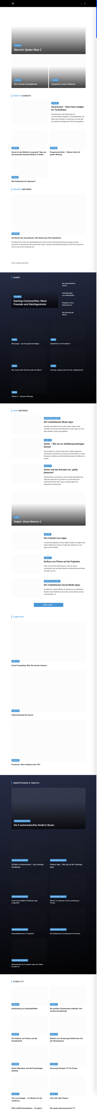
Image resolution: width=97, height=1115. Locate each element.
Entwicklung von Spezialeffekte (24, 1008)
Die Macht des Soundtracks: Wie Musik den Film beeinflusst (36, 238)
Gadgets (15, 177)
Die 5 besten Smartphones (25, 84)
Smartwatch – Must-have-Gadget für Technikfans (67, 108)
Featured (18, 45)
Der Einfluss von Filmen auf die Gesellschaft (24, 1039)
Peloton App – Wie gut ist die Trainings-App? (66, 865)
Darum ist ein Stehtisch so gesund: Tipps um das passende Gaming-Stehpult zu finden (29, 153)
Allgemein (15, 233)
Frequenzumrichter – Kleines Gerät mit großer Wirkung (65, 153)
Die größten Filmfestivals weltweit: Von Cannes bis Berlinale (66, 1009)
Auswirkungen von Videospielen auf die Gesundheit (68, 294)
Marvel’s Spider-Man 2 (27, 49)
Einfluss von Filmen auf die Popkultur (62, 561)
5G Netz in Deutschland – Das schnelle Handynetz (28, 865)
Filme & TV (48, 440)
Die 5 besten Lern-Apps (55, 538)
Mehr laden (48, 605)
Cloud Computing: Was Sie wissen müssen (29, 665)
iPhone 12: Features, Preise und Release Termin (64, 902)
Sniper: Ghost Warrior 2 (27, 521)
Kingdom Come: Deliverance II (68, 304)
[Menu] (13, 4)
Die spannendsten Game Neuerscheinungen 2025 (69, 284)
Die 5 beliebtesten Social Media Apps (62, 585)
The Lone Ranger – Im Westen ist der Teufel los (27, 1099)
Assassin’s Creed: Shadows (63, 84)
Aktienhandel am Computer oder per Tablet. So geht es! (27, 965)
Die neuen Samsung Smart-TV (62, 1108)
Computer (15, 661)
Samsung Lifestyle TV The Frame (63, 1068)
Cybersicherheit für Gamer (22, 715)
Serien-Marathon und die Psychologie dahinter (27, 1069)
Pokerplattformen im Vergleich (23, 934)
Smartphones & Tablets (52, 418)
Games (14, 339)
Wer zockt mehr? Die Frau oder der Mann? (27, 370)
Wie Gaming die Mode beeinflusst (68, 314)
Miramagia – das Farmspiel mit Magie (25, 344)
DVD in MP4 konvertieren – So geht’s (27, 1108)
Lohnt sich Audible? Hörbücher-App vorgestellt (25, 902)
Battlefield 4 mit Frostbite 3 (60, 344)
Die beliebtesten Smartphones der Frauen (65, 934)
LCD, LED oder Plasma (59, 1098)
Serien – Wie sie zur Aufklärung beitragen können (64, 445)
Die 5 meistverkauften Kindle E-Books (34, 825)
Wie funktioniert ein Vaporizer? (24, 181)
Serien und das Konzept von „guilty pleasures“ (61, 471)
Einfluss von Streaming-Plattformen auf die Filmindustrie (66, 1039)
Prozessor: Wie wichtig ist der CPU (26, 764)
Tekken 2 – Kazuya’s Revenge (22, 396)
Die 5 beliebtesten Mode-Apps (58, 422)
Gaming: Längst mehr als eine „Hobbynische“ (67, 370)
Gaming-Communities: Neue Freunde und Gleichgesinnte (30, 302)
